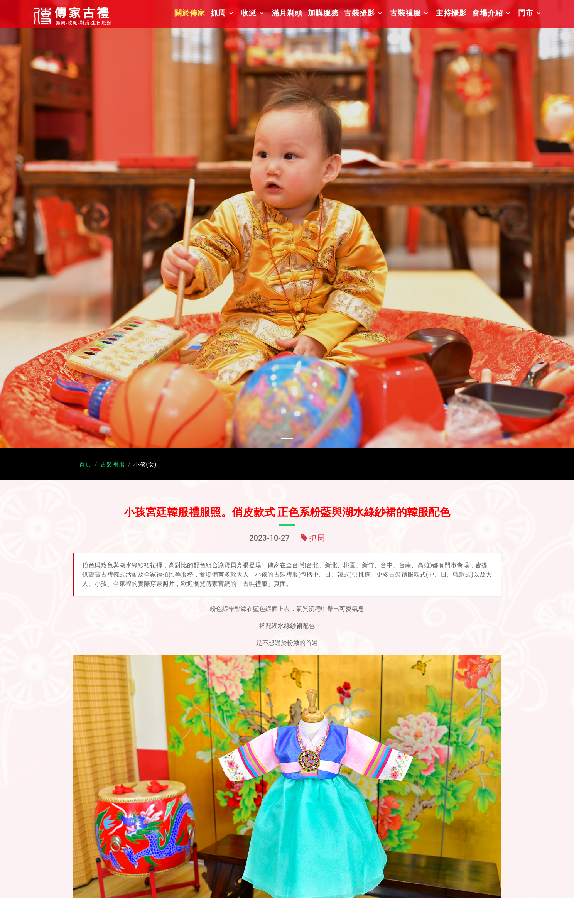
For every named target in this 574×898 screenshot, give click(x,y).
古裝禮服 (405, 12)
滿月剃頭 (287, 12)
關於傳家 (189, 12)
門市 (525, 12)
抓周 (218, 12)
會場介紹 (487, 12)
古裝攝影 (359, 12)
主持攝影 (451, 12)
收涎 (249, 12)
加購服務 (323, 12)
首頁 (85, 464)
